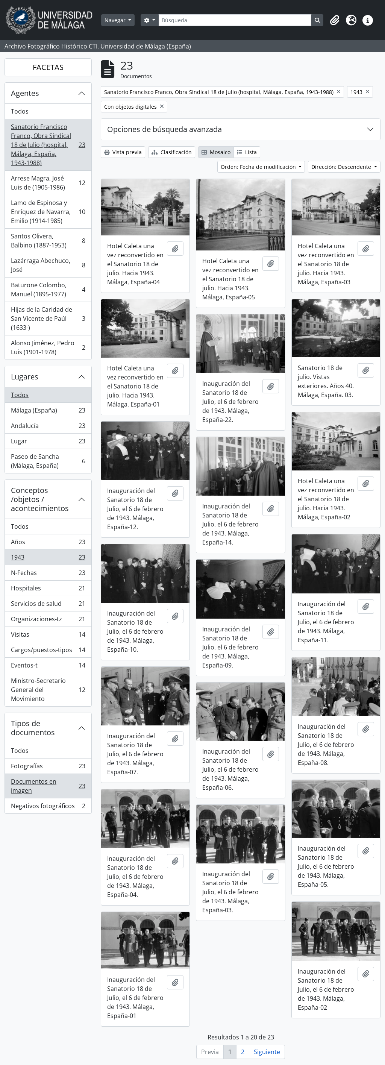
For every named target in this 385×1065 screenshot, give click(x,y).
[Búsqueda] (235, 20)
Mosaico (216, 152)
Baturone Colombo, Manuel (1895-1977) (48, 289)
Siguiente (267, 1052)
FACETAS (48, 67)
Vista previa (123, 152)
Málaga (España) (48, 412)
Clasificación (172, 152)
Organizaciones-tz (48, 620)
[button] (334, 20)
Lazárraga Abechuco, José (48, 265)
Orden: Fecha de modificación (259, 166)
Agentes (25, 93)
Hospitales (48, 590)
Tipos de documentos (33, 727)
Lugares (24, 377)
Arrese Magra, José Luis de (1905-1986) (48, 182)
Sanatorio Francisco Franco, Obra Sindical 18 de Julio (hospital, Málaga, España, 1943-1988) (48, 145)
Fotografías (48, 768)
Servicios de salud (48, 605)
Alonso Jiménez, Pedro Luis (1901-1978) (48, 347)
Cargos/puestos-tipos (48, 651)
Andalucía (48, 427)
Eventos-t (48, 667)
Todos (20, 111)
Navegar (116, 20)
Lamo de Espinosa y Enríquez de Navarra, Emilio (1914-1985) (48, 212)
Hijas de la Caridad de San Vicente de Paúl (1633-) (48, 318)
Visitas (48, 636)
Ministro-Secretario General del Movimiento (48, 690)
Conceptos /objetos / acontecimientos (40, 499)
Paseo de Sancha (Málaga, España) (48, 461)
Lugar (48, 443)
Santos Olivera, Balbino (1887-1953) (48, 240)
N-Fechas (48, 574)
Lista (247, 152)
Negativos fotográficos (48, 807)
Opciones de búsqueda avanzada (164, 129)
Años (48, 543)
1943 (48, 559)
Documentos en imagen (48, 786)
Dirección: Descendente (342, 166)
